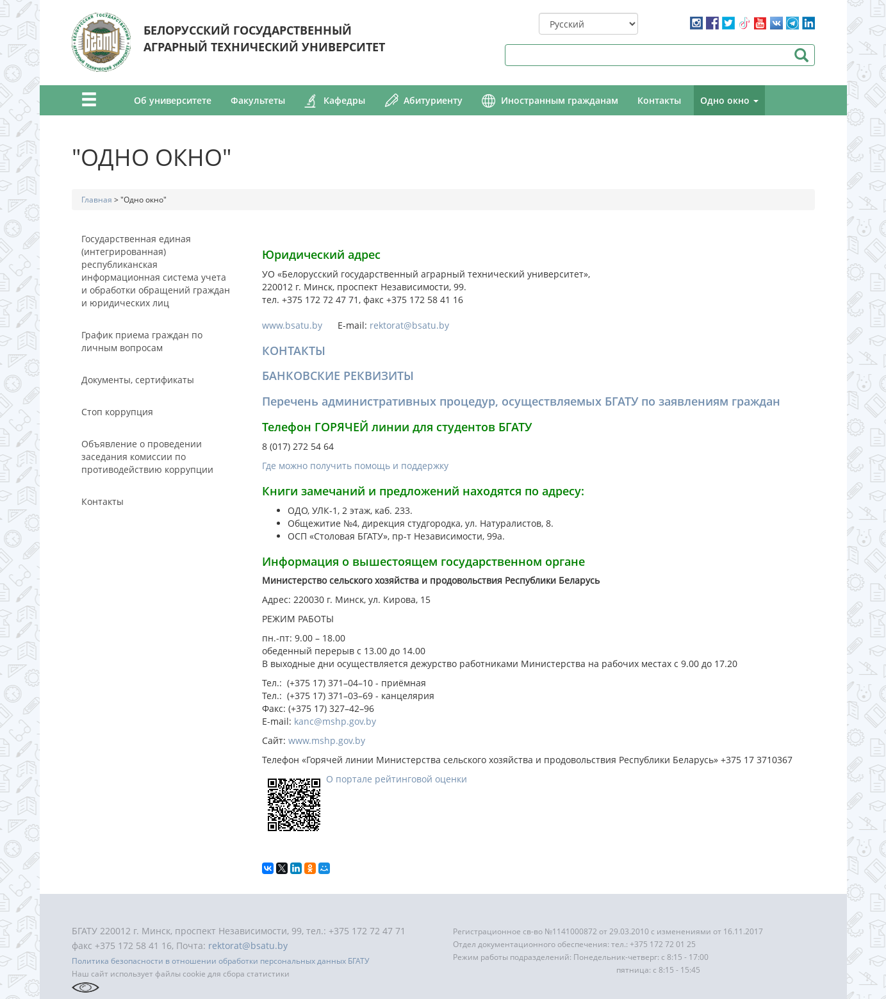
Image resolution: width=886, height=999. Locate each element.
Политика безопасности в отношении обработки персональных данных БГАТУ (220, 960)
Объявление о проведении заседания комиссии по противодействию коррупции (147, 456)
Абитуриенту (433, 100)
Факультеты (258, 100)
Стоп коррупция (117, 412)
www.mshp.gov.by (326, 740)
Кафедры (344, 100)
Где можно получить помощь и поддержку (355, 465)
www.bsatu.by (298, 325)
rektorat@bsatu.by (409, 325)
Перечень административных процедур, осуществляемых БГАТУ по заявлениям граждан (521, 401)
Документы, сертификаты (137, 380)
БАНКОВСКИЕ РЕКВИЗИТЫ (338, 375)
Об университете (172, 100)
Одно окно (729, 100)
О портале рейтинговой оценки (396, 779)
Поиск (802, 55)
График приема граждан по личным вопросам (141, 341)
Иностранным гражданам (559, 100)
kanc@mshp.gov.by (335, 721)
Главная (96, 199)
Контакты (659, 100)
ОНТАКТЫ (297, 350)
